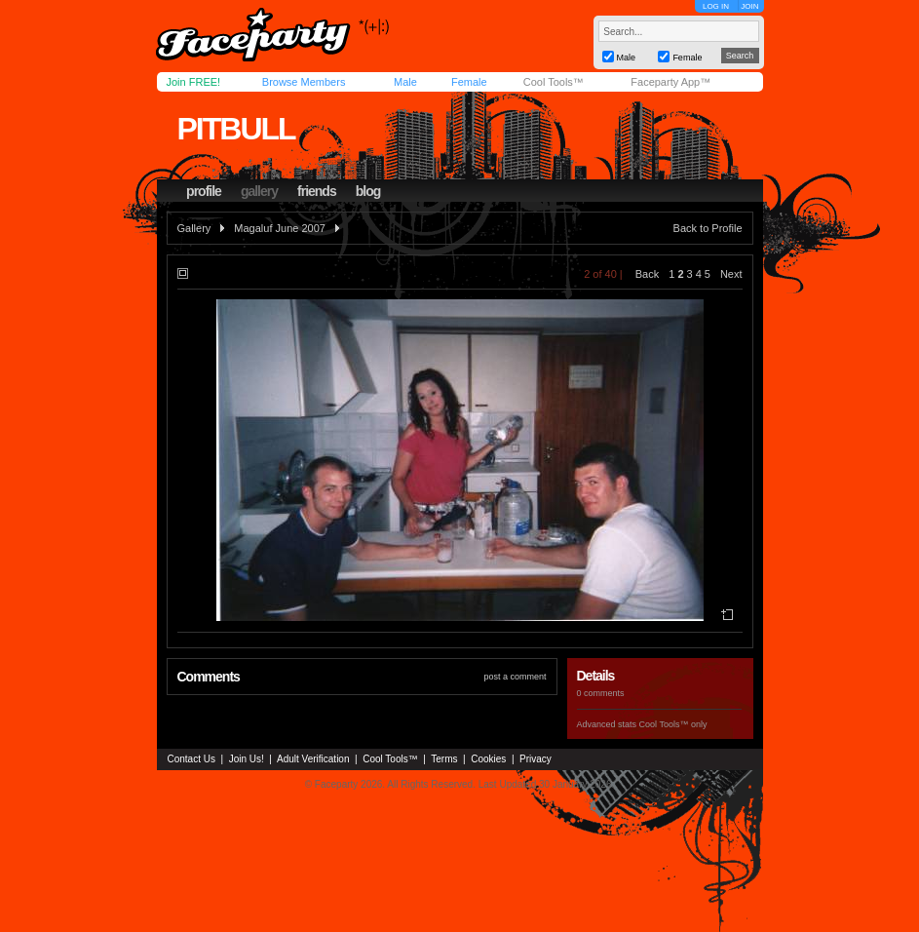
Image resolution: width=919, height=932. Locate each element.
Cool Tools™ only (673, 724)
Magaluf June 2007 (279, 228)
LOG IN (716, 6)
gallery (259, 191)
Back (647, 274)
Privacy (535, 759)
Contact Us (191, 759)
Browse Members (304, 82)
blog (368, 191)
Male (405, 82)
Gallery (194, 228)
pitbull (235, 128)
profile (203, 191)
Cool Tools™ (553, 82)
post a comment (514, 676)
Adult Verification (313, 759)
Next (731, 274)
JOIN (749, 6)
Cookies (488, 759)
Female (469, 82)
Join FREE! (194, 82)
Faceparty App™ (670, 82)
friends (316, 191)
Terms (444, 759)
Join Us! (246, 759)
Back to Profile (708, 228)
